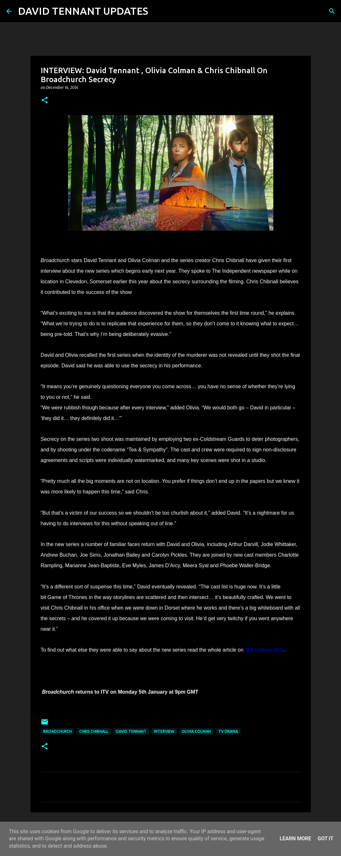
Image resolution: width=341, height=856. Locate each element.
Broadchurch (57, 731)
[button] (44, 100)
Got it (325, 838)
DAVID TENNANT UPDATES (83, 11)
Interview (164, 731)
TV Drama (228, 731)
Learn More (295, 838)
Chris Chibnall (93, 731)
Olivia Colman (196, 731)
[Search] (157, 11)
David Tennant (131, 731)
